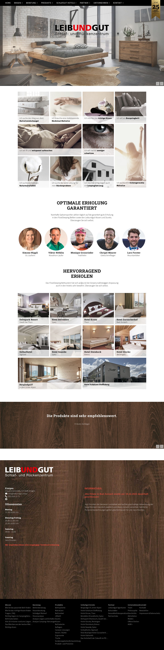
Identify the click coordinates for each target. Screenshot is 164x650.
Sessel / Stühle (61, 633)
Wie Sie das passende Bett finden (18, 608)
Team (130, 608)
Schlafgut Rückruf (40, 613)
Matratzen (59, 611)
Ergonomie (59, 636)
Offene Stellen (133, 622)
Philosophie (132, 611)
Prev (157, 83)
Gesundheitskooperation (118, 613)
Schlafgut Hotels (66, 2)
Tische (57, 638)
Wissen (18, 2)
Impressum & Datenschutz (149, 613)
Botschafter (112, 611)
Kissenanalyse (38, 616)
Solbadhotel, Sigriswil (89, 630)
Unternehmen (101, 2)
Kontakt (118, 2)
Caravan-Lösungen (62, 630)
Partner (85, 2)
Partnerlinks (113, 616)
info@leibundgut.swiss (17, 493)
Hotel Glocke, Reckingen (90, 622)
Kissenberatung (39, 611)
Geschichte (132, 613)
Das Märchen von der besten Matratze (19, 624)
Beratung (32, 2)
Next (161, 83)
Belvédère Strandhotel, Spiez (92, 616)
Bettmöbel (59, 613)
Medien (130, 619)
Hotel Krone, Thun (88, 613)
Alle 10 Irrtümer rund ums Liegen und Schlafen (19, 622)
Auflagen (58, 627)
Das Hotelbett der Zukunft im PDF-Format (94, 638)
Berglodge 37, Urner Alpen (91, 608)
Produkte (47, 2)
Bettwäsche (60, 624)
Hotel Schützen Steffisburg (91, 611)
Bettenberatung (39, 608)
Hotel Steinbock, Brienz (90, 624)
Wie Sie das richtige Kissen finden (18, 611)
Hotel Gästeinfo (87, 636)
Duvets (57, 619)
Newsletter (143, 611)
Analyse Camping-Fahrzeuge (44, 622)
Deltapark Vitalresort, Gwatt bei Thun (94, 619)
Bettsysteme (60, 608)
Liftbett (58, 616)
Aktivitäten (132, 616)
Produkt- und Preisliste (64, 644)
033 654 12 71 (14, 496)
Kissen (57, 622)
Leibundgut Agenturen (117, 608)
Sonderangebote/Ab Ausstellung (68, 641)
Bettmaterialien (11, 619)
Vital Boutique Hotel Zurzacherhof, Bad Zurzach (94, 633)
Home (8, 2)
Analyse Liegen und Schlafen (44, 619)
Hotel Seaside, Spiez (88, 627)
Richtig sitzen (10, 627)
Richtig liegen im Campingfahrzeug (19, 616)
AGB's (130, 624)
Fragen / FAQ (10, 613)
